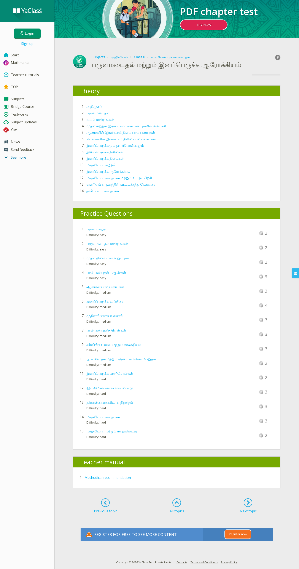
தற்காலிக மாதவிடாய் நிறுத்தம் (109, 402)
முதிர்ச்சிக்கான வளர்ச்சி (104, 315)
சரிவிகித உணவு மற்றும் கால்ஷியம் (113, 344)
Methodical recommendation (107, 477)
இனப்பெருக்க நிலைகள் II (106, 158)
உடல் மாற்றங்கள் (100, 119)
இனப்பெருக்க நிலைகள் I (106, 152)
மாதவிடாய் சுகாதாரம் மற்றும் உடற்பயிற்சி (119, 177)
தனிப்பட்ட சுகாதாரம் (102, 190)
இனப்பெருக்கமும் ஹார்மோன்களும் (115, 145)
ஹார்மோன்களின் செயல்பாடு (109, 388)
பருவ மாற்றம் (97, 229)
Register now (238, 534)
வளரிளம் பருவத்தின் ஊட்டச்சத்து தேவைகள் (121, 184)
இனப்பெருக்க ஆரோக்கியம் (108, 171)
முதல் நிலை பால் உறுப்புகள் (108, 258)
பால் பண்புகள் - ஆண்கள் (106, 272)
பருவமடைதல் (97, 113)
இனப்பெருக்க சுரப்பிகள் (105, 301)
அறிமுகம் (94, 106)
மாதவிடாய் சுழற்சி (101, 165)
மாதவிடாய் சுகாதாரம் (103, 416)
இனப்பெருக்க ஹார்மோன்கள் (109, 373)
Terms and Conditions (204, 562)
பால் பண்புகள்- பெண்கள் (106, 330)
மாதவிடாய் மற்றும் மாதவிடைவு (111, 431)
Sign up (27, 43)
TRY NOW (203, 24)
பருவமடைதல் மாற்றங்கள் (107, 243)
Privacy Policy (229, 562)
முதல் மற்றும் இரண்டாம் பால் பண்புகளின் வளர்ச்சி (126, 126)
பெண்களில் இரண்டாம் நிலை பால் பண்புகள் (121, 139)
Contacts (182, 562)
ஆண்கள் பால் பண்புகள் (105, 286)
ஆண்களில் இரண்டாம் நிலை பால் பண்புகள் (120, 132)
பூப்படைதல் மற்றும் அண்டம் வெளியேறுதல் (121, 359)
